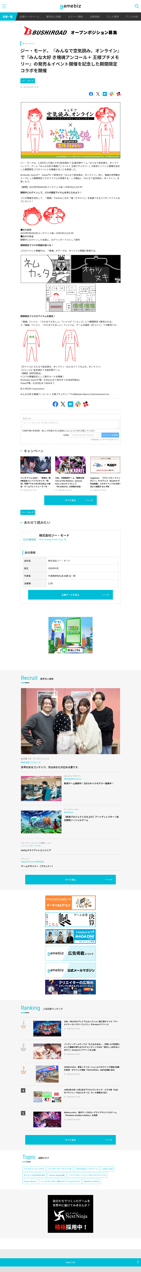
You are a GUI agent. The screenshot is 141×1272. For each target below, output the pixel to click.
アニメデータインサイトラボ (59, 1192)
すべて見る (70, 512)
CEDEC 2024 (107, 1192)
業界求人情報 (53, 16)
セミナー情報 (75, 16)
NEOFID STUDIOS (91, 1204)
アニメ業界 (112, 16)
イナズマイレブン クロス (34, 1192)
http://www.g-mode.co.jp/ (52, 562)
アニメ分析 (132, 16)
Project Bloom (30, 1204)
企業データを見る (70, 618)
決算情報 (95, 16)
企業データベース (29, 16)
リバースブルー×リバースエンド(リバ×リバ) (87, 1198)
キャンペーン (28, 43)
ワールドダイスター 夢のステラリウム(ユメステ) (60, 1204)
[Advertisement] (41, 81)
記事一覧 (8, 16)
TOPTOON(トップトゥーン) (87, 1192)
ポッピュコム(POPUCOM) (34, 1198)
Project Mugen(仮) (57, 1198)
